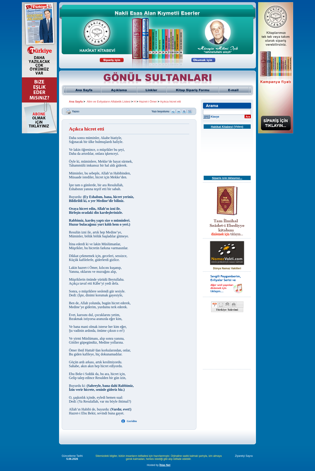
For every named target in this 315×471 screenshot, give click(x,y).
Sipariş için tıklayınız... (227, 178)
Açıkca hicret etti (170, 101)
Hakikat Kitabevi (222, 126)
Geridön (132, 421)
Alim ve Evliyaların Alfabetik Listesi (108, 101)
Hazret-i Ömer (148, 101)
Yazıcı (75, 111)
